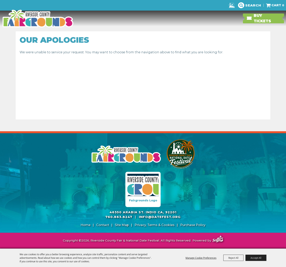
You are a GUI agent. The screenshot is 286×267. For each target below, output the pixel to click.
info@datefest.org (160, 217)
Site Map (122, 225)
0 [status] (283, 5)
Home (86, 225)
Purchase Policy (192, 225)
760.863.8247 (118, 217)
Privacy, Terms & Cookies (155, 225)
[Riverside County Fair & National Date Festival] (38, 18)
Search (253, 5)
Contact (102, 225)
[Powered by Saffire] (218, 239)
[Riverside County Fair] (181, 154)
